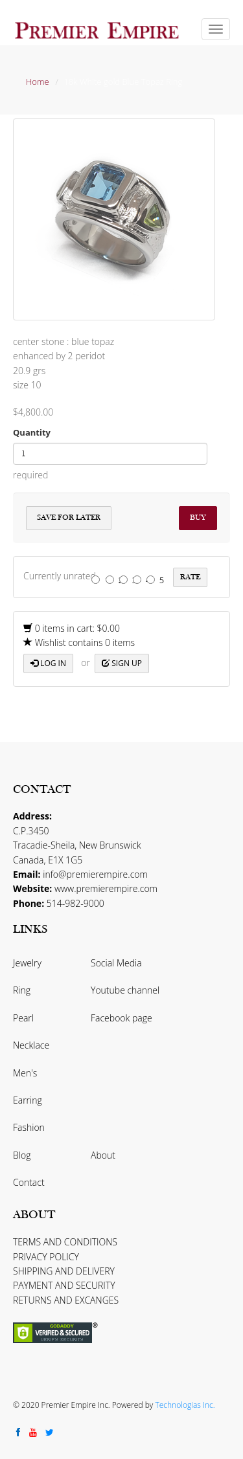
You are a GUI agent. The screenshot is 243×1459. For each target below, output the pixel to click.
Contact (29, 1182)
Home (37, 81)
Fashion (29, 1127)
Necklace (31, 1045)
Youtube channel (125, 990)
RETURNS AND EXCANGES (66, 1300)
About (103, 1155)
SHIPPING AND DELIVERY (64, 1271)
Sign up (122, 663)
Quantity (32, 432)
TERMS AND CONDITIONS (65, 1242)
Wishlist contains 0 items (79, 642)
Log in (48, 663)
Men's (25, 1073)
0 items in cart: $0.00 (71, 628)
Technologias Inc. (184, 1404)
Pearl (23, 1018)
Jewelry (27, 963)
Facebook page (121, 1018)
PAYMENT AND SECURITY (64, 1285)
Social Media (116, 963)
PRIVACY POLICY (46, 1257)
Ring (21, 990)
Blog (21, 1155)
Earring (27, 1100)
